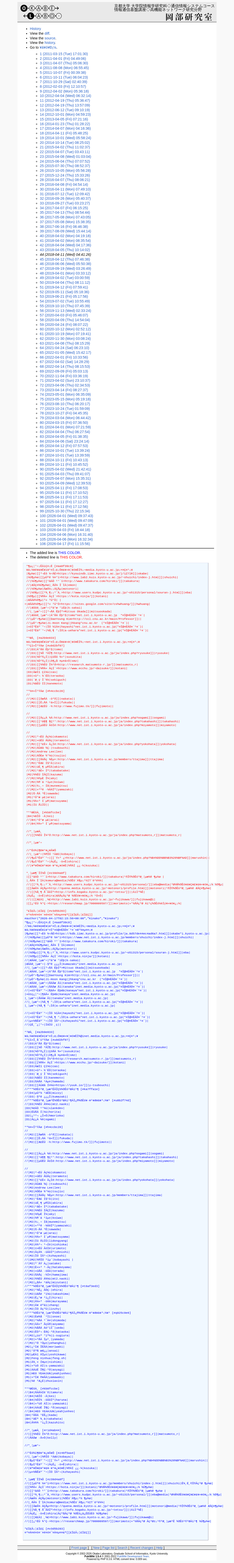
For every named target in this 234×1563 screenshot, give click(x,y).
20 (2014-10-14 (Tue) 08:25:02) (65, 143)
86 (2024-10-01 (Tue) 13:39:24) (65, 451)
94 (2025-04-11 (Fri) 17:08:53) (64, 488)
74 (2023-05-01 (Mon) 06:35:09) (65, 394)
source (50, 38)
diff (47, 33)
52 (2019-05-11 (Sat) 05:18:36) (64, 292)
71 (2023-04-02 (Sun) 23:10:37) (65, 380)
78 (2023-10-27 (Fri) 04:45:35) (64, 413)
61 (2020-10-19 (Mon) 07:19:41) (65, 334)
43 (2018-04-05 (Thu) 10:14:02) (65, 250)
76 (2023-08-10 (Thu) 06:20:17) (65, 404)
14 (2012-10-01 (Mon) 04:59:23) (65, 114)
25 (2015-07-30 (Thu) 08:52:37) (65, 166)
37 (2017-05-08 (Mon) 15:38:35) (65, 222)
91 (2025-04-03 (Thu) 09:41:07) (65, 474)
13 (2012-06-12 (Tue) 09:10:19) (65, 110)
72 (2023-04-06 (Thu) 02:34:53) (65, 385)
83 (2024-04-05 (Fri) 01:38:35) (64, 437)
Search (122, 1548)
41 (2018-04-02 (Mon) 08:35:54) (65, 241)
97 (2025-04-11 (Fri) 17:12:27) (64, 502)
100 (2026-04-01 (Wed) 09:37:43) (66, 516)
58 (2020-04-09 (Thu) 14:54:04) (65, 320)
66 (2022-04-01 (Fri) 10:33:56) (64, 357)
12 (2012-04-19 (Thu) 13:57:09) (65, 105)
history (50, 43)
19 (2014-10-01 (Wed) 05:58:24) (65, 138)
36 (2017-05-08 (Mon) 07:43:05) (65, 217)
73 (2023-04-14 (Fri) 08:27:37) (64, 390)
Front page (79, 1548)
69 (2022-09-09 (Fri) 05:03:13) (64, 371)
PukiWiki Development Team (133, 1556)
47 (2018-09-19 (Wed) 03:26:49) (65, 269)
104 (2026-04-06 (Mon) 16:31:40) (66, 535)
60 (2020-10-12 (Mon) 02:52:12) (65, 329)
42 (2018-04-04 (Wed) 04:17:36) (65, 245)
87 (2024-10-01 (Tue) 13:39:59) (65, 455)
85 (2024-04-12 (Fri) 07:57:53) (64, 446)
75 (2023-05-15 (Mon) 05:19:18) (65, 399)
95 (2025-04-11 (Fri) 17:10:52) (64, 493)
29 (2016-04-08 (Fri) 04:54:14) (64, 184)
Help (159, 1548)
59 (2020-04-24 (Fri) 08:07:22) (64, 325)
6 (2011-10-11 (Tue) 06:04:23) (64, 77)
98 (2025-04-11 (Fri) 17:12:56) (64, 507)
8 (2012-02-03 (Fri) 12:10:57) (63, 87)
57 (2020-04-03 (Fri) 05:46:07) (64, 315)
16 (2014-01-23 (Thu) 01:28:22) (65, 124)
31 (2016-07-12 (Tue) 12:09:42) (65, 194)
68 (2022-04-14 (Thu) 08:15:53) (65, 366)
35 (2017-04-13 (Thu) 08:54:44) (65, 212)
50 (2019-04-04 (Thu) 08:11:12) (65, 282)
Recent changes (142, 1548)
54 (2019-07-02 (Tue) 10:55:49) (65, 301)
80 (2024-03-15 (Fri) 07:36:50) (64, 423)
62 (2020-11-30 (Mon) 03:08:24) (65, 339)
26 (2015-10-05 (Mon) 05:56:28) (65, 171)
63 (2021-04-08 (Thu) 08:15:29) (65, 343)
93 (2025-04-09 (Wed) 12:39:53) (65, 483)
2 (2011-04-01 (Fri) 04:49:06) (63, 59)
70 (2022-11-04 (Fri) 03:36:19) (64, 376)
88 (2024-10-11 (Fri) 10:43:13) (64, 460)
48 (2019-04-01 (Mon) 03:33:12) (65, 273)
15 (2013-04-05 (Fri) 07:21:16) (64, 119)
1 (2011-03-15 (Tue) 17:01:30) (64, 54)
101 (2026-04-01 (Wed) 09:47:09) (66, 521)
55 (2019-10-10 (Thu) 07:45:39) (65, 306)
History (35, 29)
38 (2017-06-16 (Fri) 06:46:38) (64, 227)
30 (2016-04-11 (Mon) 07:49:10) (65, 189)
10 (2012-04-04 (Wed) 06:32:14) (65, 96)
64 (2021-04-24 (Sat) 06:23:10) (64, 348)
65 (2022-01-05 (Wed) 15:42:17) (65, 353)
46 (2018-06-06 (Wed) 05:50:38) (65, 264)
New (96, 1548)
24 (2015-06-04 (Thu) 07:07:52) (65, 161)
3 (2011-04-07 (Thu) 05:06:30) (64, 63)
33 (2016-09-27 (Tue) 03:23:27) (65, 203)
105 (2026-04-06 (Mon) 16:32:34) (66, 539)
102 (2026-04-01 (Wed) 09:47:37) (66, 525)
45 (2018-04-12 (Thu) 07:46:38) (65, 259)
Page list (108, 1548)
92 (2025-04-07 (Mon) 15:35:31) (65, 478)
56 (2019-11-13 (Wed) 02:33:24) (65, 311)
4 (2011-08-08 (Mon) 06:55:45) (64, 68)
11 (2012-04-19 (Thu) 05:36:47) (65, 100)
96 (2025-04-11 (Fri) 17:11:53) (64, 497)
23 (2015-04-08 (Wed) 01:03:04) (65, 157)
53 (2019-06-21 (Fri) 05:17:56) (64, 296)
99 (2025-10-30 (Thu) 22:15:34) (65, 511)
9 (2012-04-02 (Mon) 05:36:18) (64, 91)
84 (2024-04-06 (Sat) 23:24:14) (64, 441)
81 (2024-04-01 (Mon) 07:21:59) (65, 427)
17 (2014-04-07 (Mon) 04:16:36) (65, 128)
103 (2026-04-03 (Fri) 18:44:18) (65, 530)
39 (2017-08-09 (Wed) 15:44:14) (65, 231)
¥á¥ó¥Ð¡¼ (48, 47)
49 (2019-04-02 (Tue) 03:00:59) (65, 278)
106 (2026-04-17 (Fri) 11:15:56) (65, 544)
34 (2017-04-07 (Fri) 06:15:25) (64, 208)
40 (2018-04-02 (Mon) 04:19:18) (65, 236)
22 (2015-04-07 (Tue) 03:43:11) (65, 152)
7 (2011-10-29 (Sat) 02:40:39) (63, 82)
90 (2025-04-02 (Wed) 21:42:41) (65, 469)
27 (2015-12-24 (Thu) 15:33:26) (65, 175)
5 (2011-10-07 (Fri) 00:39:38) (63, 73)
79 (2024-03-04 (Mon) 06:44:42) (65, 418)
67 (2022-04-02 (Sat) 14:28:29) (64, 362)
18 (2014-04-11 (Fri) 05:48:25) (64, 133)
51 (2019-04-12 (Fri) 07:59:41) (64, 287)
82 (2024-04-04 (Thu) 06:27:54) (65, 432)
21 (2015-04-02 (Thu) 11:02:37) (65, 147)
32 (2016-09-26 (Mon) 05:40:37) (65, 198)
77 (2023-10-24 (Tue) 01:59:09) (65, 409)
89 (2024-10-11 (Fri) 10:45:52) (64, 464)
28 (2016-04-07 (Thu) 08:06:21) (65, 180)
